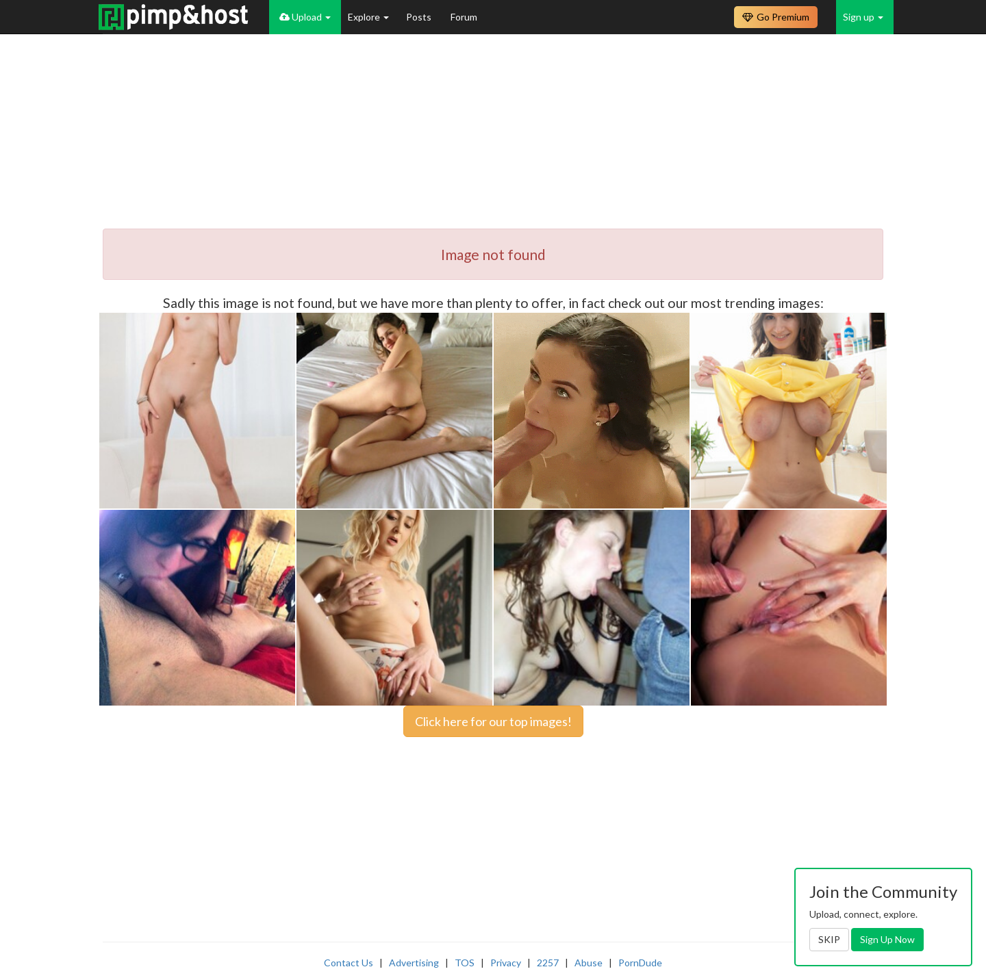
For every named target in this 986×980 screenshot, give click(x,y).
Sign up (863, 17)
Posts (419, 17)
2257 (548, 962)
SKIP (829, 939)
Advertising (414, 962)
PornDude (640, 962)
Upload (305, 17)
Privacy (505, 962)
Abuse (588, 962)
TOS (465, 962)
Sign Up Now (887, 939)
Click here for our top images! (493, 721)
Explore (368, 17)
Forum (464, 17)
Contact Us (348, 962)
